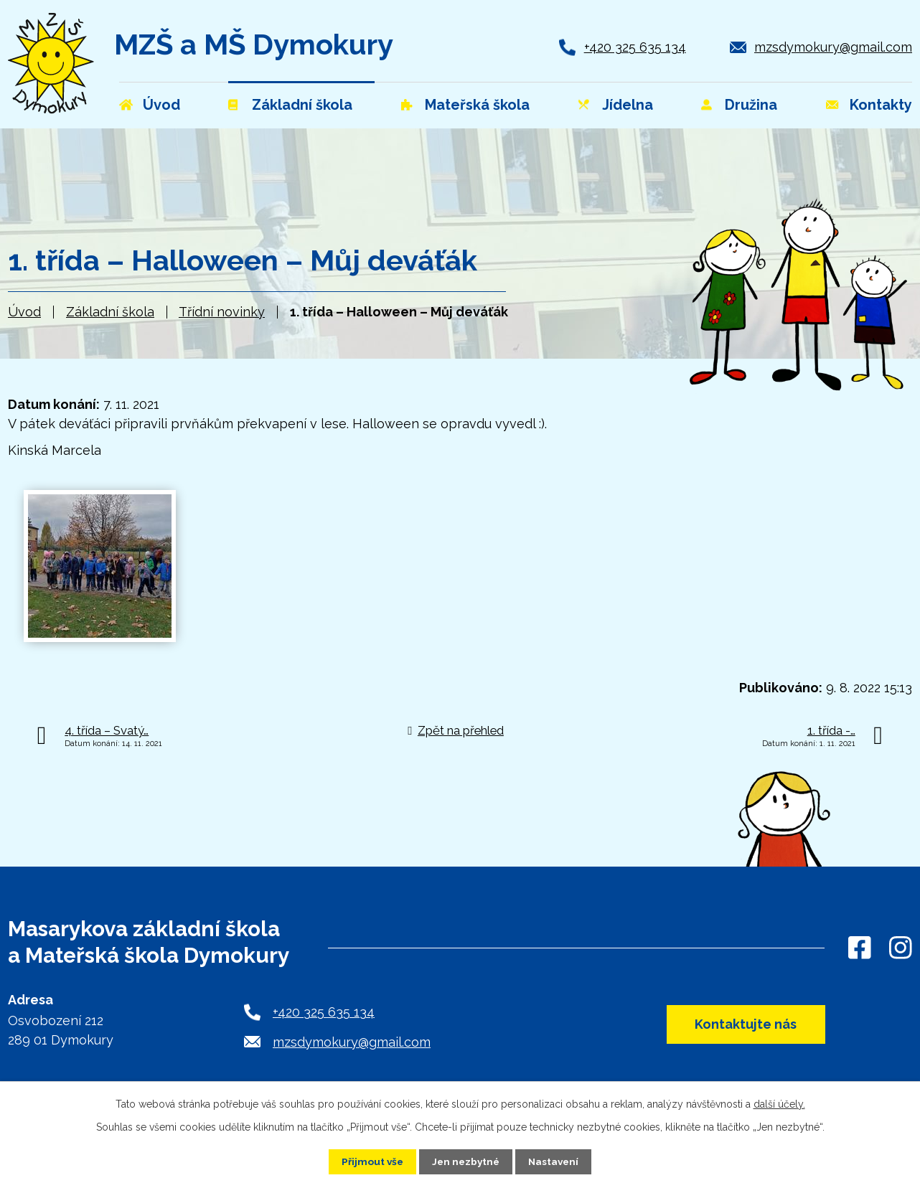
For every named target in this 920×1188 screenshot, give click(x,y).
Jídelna (627, 104)
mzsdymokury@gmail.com (833, 47)
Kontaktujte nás (742, 1024)
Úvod (24, 311)
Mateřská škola (477, 104)
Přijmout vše (370, 1161)
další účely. (779, 1104)
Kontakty (881, 104)
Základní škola (110, 311)
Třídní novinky (222, 311)
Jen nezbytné (466, 1161)
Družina (751, 104)
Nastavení (556, 1161)
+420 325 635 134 (635, 47)
